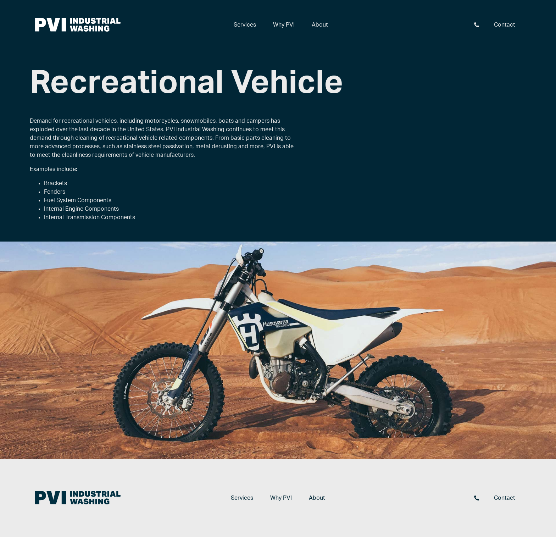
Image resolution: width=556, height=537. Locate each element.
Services (245, 25)
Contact (504, 25)
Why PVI (284, 25)
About (320, 25)
